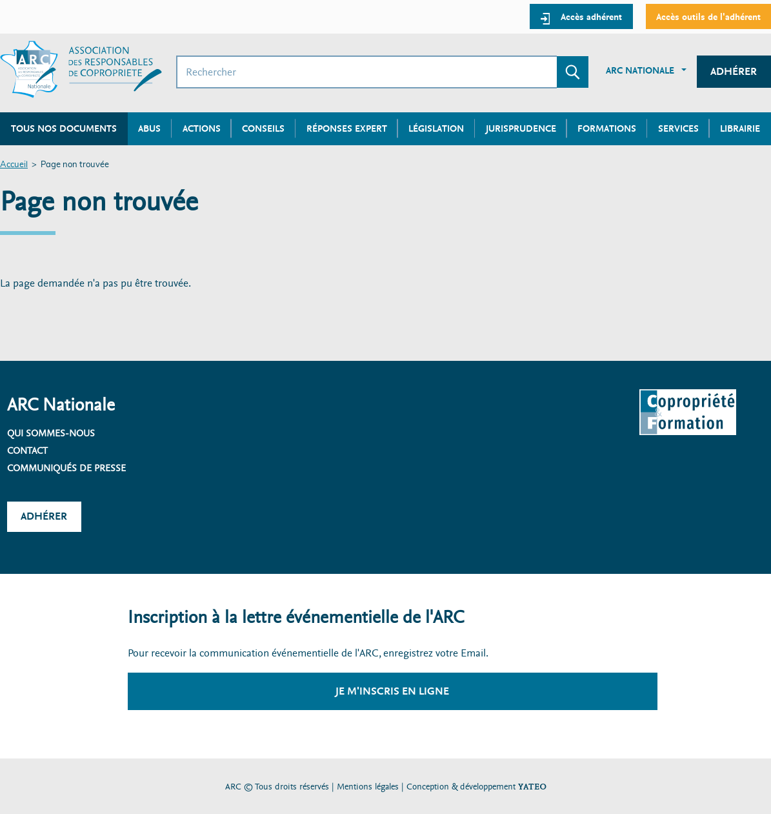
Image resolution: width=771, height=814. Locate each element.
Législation (436, 128)
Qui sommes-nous (51, 433)
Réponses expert (346, 128)
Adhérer (733, 71)
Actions (202, 128)
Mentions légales (368, 786)
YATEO (532, 786)
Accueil (14, 165)
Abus (149, 128)
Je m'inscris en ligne (392, 691)
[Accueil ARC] (81, 69)
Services (678, 128)
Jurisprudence (521, 128)
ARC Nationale (640, 70)
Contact (27, 450)
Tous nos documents (64, 128)
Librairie (740, 128)
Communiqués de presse (66, 468)
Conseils (263, 128)
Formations (606, 128)
